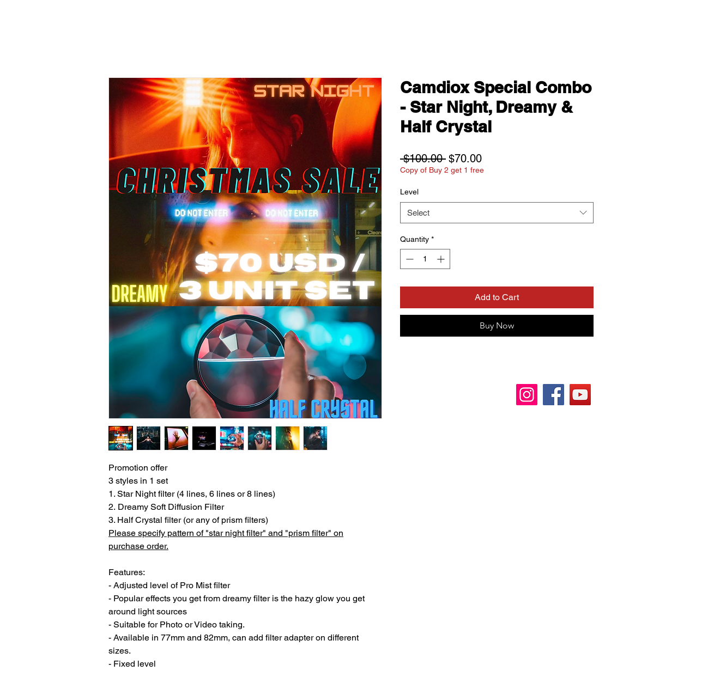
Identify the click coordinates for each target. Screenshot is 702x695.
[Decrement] (408, 259)
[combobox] (497, 212)
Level (409, 191)
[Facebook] (553, 394)
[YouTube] (580, 394)
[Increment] (442, 259)
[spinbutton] (425, 259)
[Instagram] (526, 394)
